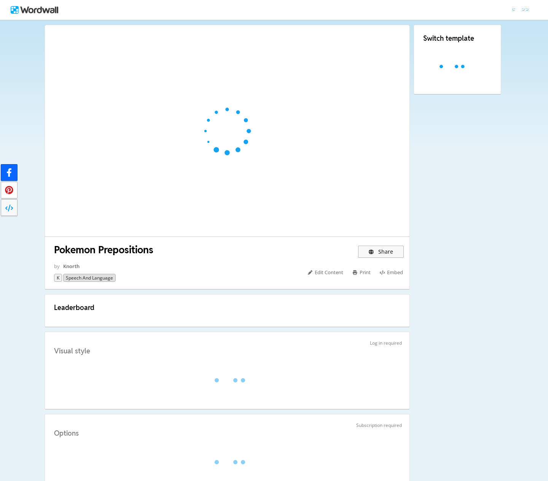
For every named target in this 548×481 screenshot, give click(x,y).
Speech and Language (89, 278)
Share (381, 251)
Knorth (71, 266)
